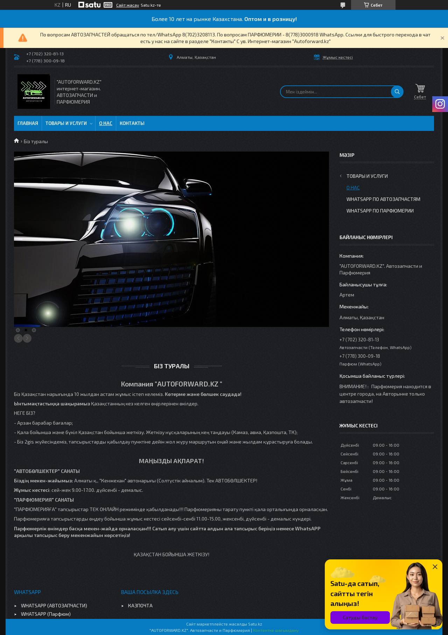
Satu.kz (255, 623)
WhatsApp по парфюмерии (380, 211)
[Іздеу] (397, 91)
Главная (28, 123)
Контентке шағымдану (276, 630)
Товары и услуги (66, 123)
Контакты (132, 123)
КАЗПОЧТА (140, 605)
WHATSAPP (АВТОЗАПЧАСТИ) (54, 605)
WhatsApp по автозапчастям (383, 199)
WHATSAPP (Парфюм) (46, 614)
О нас (105, 123)
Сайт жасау (127, 4)
